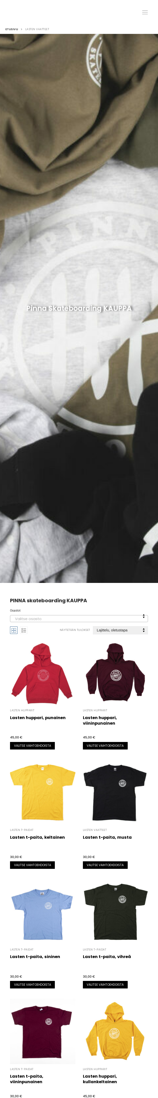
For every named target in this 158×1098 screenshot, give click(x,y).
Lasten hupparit (22, 710)
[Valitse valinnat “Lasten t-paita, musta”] (105, 865)
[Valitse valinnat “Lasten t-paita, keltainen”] (32, 865)
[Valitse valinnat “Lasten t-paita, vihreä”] (105, 984)
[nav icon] (145, 12)
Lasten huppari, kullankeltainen (100, 1079)
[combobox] (79, 618)
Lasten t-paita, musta (107, 837)
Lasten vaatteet (95, 830)
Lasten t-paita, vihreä (107, 957)
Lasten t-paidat (22, 830)
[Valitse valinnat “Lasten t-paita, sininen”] (32, 984)
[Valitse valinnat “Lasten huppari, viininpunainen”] (105, 746)
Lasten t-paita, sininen (35, 957)
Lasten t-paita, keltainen (37, 837)
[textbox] (79, 620)
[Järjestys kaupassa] (120, 630)
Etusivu (12, 29)
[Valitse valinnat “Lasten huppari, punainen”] (32, 746)
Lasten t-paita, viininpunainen (26, 1079)
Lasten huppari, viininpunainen (100, 720)
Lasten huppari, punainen (38, 718)
